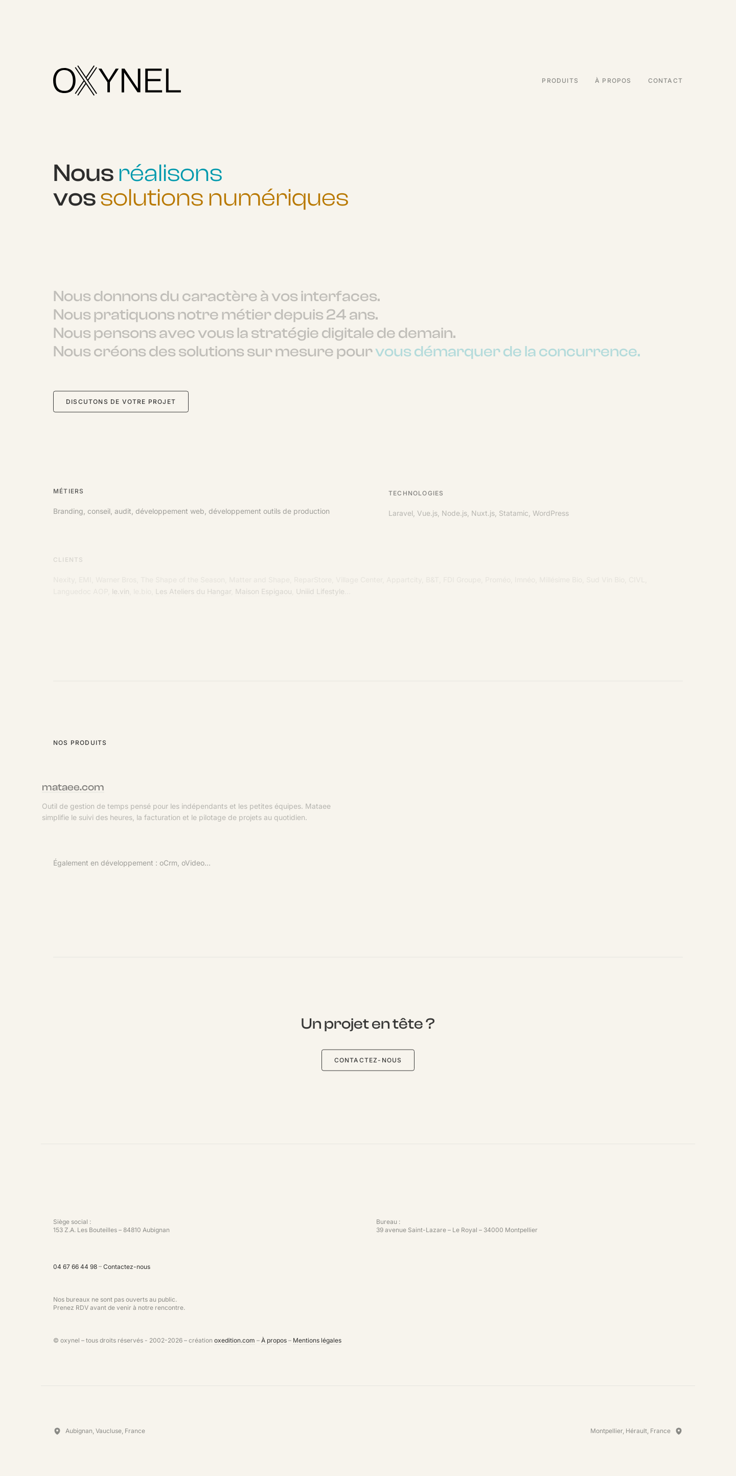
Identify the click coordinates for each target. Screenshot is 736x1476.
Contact (665, 80)
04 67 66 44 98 (75, 1266)
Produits (560, 80)
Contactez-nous (368, 1061)
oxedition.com (234, 1340)
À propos (613, 80)
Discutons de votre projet (121, 402)
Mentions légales (317, 1340)
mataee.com (60, 788)
